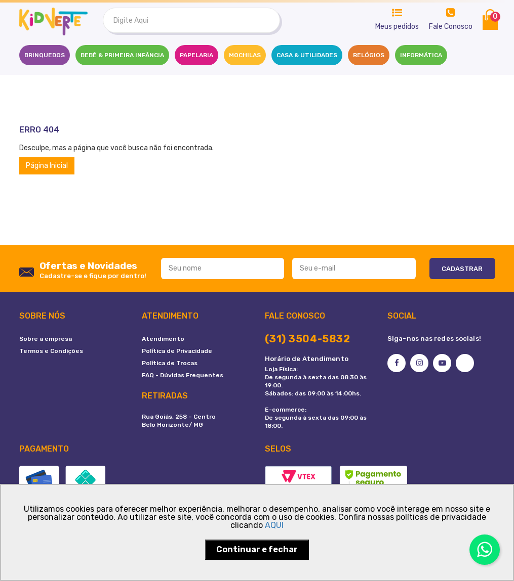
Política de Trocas (169, 363)
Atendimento (163, 338)
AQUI (274, 525)
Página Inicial (47, 165)
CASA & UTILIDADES (306, 55)
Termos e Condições (51, 350)
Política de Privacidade (177, 350)
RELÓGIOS (368, 55)
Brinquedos (44, 55)
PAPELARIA (196, 55)
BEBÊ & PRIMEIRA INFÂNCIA (122, 55)
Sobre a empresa (45, 338)
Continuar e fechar (257, 549)
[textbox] (191, 20)
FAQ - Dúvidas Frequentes (182, 375)
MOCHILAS (245, 55)
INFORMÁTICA (421, 55)
